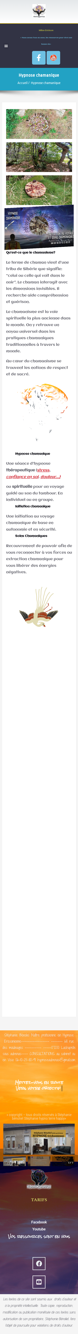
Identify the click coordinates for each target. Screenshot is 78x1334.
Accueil (23, 83)
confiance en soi (22, 477)
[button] (6, 45)
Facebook (39, 1222)
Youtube (39, 1229)
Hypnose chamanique (45, 83)
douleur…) (50, 477)
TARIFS (39, 1200)
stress (43, 470)
